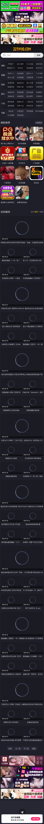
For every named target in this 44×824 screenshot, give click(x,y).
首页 (10, 748)
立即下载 (35, 819)
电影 (3, 84)
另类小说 (20, 106)
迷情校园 (11, 106)
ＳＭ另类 (39, 77)
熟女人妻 (11, 77)
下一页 (26, 748)
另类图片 (39, 96)
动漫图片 (39, 92)
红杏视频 (11, 115)
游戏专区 (39, 64)
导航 (3, 113)
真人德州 (20, 64)
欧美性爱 (39, 83)
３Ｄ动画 (39, 73)
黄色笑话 (30, 106)
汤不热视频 (39, 111)
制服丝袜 (11, 87)
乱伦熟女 (30, 87)
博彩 (3, 65)
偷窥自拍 (11, 92)
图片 (3, 94)
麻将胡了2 (11, 68)
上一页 (17, 748)
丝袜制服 (20, 77)
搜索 (38, 55)
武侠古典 (39, 102)
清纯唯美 (20, 96)
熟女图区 (30, 96)
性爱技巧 (39, 106)
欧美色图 (30, 92)
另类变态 (39, 87)
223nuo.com (22, 49)
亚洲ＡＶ (11, 73)
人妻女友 (30, 102)
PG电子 (11, 64)
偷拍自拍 (20, 83)
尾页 (34, 748)
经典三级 (20, 87)
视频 (3, 75)
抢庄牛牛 (39, 68)
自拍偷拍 (20, 73)
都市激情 (11, 102)
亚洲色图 (20, 92)
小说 (3, 103)
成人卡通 (30, 83)
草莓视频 (30, 111)
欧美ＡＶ (30, 73)
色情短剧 (20, 115)
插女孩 (10, 111)
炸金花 (20, 68)
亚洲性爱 (11, 83)
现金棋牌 (30, 68)
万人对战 (30, 64)
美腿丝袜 (11, 96)
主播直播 (30, 77)
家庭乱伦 (20, 102)
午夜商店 (20, 111)
